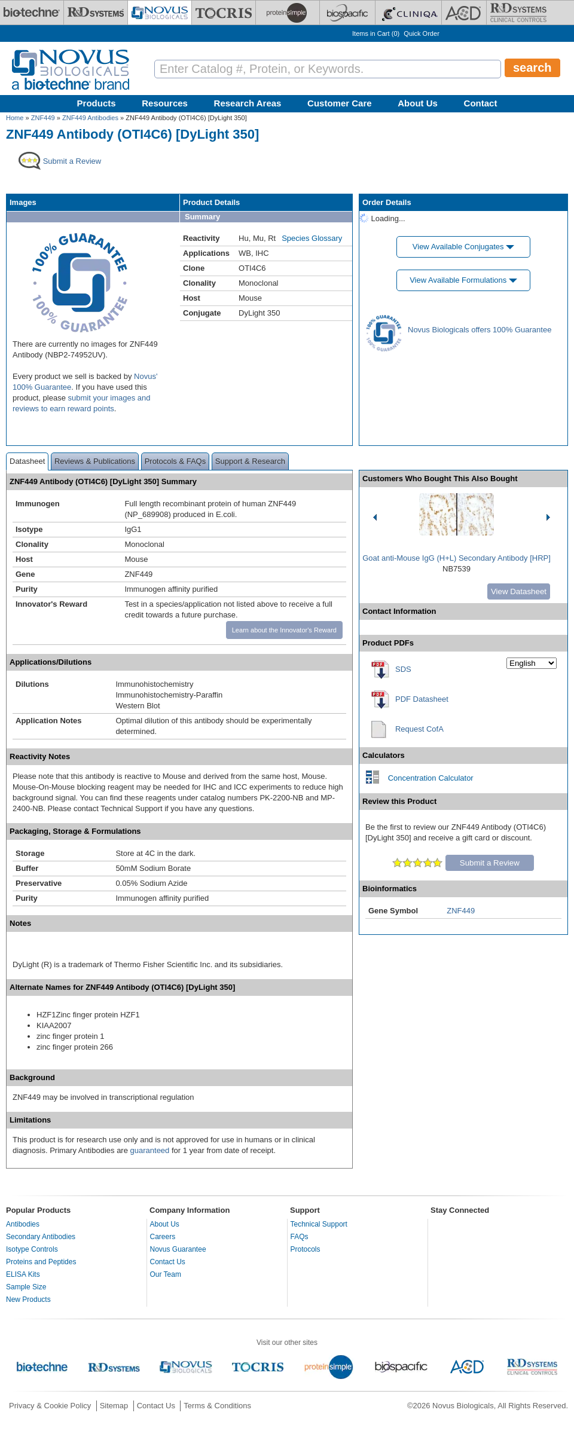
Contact (480, 103)
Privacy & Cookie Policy (50, 1405)
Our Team (165, 1274)
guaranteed (150, 1150)
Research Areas (248, 103)
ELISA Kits (23, 1274)
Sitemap (114, 1405)
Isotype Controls (32, 1249)
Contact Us (167, 1262)
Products (96, 103)
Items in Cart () (375, 33)
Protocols (305, 1249)
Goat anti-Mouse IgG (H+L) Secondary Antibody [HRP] (456, 558)
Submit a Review (490, 862)
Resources (165, 103)
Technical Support (319, 1224)
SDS (403, 669)
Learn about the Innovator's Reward (284, 630)
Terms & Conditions (217, 1405)
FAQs (300, 1237)
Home (14, 117)
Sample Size (26, 1287)
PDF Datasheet (421, 699)
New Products (28, 1299)
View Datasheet (518, 591)
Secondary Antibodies (40, 1237)
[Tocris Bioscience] (223, 13)
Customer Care (339, 103)
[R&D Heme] (518, 13)
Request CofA (419, 728)
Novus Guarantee (178, 1249)
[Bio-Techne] (31, 13)
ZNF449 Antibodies (90, 117)
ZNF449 (43, 117)
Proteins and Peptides (41, 1262)
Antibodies (22, 1224)
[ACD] (464, 13)
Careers (163, 1237)
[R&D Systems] (95, 13)
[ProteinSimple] (287, 13)
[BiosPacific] (347, 13)
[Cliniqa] (408, 13)
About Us (418, 103)
